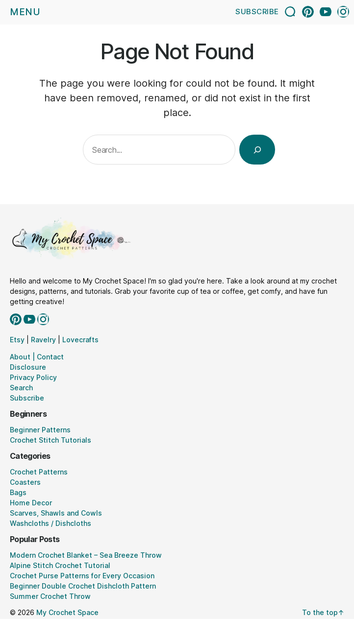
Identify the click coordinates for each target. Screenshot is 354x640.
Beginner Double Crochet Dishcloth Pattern (83, 586)
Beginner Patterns (40, 430)
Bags (18, 492)
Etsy (17, 339)
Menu (25, 12)
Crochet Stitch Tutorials (50, 440)
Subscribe (257, 11)
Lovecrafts (80, 339)
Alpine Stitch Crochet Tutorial (60, 565)
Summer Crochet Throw (50, 596)
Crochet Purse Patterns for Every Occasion (82, 575)
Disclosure (28, 367)
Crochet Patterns (39, 472)
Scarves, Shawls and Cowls (56, 513)
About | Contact (37, 357)
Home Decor (31, 502)
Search (21, 387)
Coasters (25, 482)
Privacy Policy (33, 377)
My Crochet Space (67, 612)
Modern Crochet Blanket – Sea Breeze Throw (86, 555)
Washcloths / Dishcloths (50, 523)
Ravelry (43, 339)
